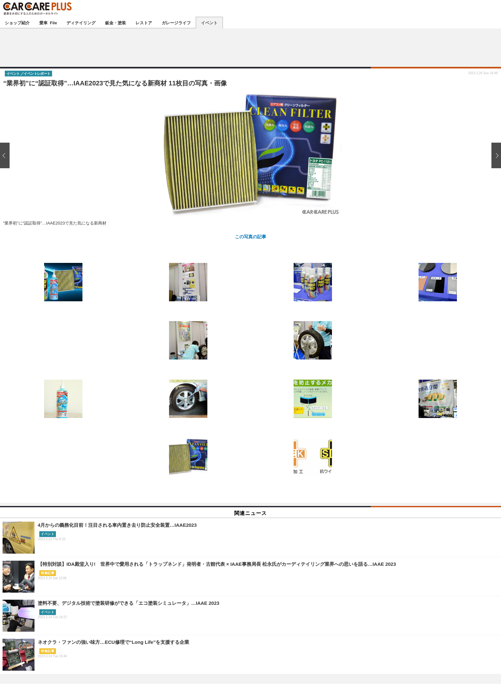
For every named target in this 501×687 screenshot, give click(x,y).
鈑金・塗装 (115, 22)
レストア (143, 22)
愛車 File (48, 22)
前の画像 (6, 155)
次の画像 (494, 155)
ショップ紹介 (17, 22)
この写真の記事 (250, 236)
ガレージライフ (176, 22)
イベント (209, 22)
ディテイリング (81, 22)
